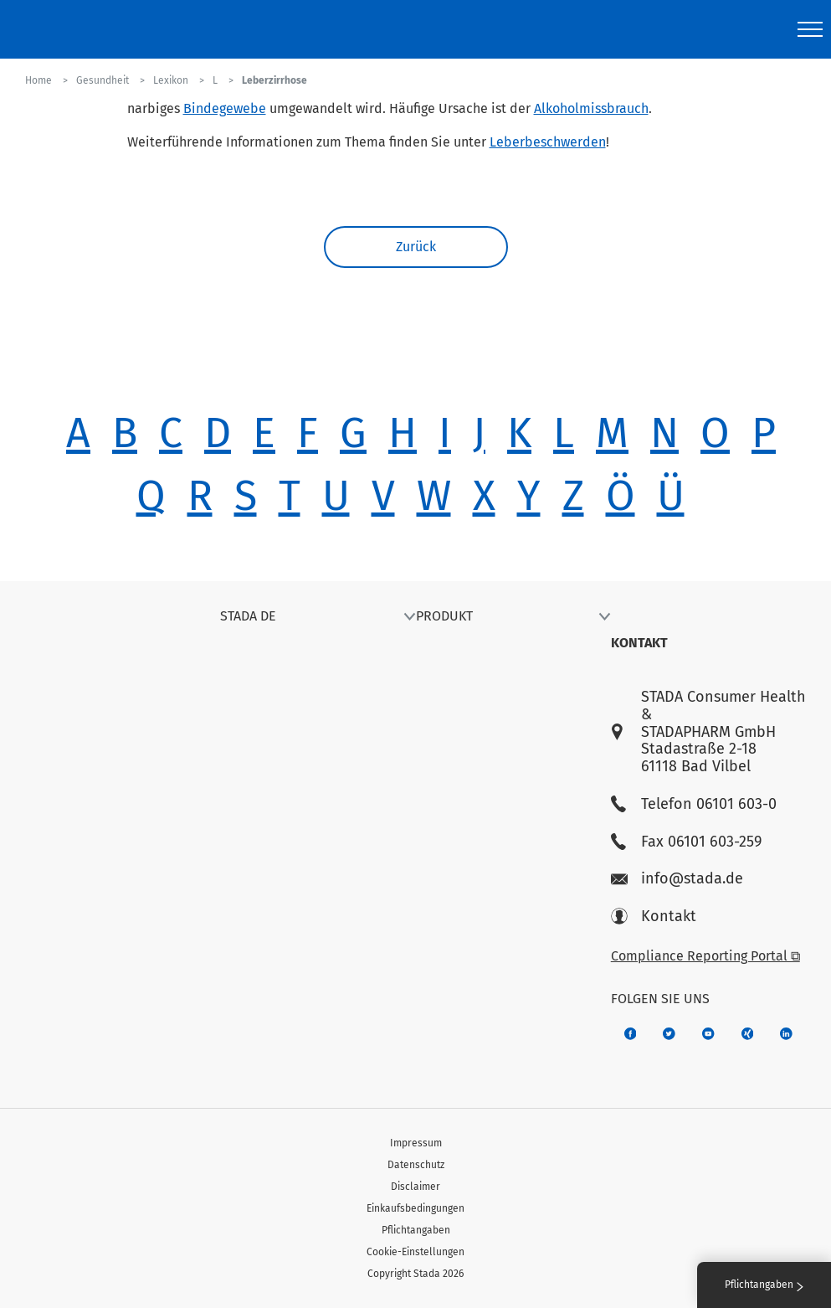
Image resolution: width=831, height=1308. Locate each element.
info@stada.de (677, 879)
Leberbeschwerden (548, 142)
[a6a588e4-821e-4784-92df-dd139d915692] (669, 1033)
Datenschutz (415, 1165)
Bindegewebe (224, 108)
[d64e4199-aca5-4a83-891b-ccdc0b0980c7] (786, 1033)
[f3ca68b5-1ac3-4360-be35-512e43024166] (708, 1033)
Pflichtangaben (416, 1230)
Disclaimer (415, 1186)
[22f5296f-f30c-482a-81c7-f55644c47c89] (747, 1033)
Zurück (416, 247)
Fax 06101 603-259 (686, 842)
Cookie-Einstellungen (415, 1252)
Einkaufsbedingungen (415, 1208)
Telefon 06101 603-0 (694, 804)
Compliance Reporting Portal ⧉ (705, 956)
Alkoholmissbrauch (591, 108)
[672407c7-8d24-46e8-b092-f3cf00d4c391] (630, 1033)
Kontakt (653, 916)
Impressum (416, 1143)
